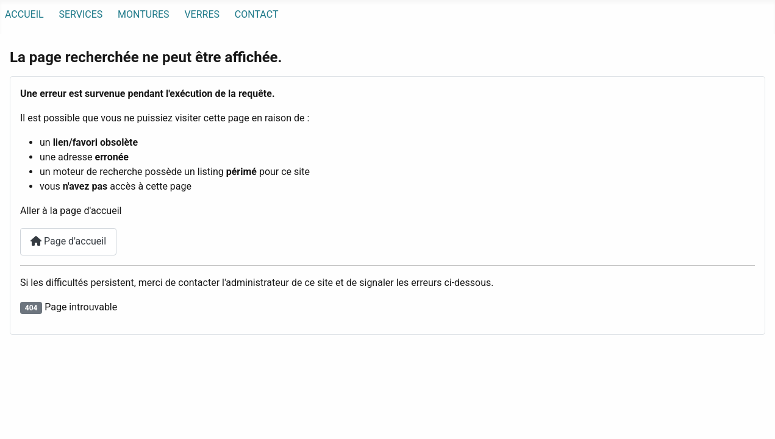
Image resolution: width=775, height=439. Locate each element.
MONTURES (144, 14)
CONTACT (257, 14)
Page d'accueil (68, 241)
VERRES (202, 14)
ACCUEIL (24, 14)
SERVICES (80, 14)
